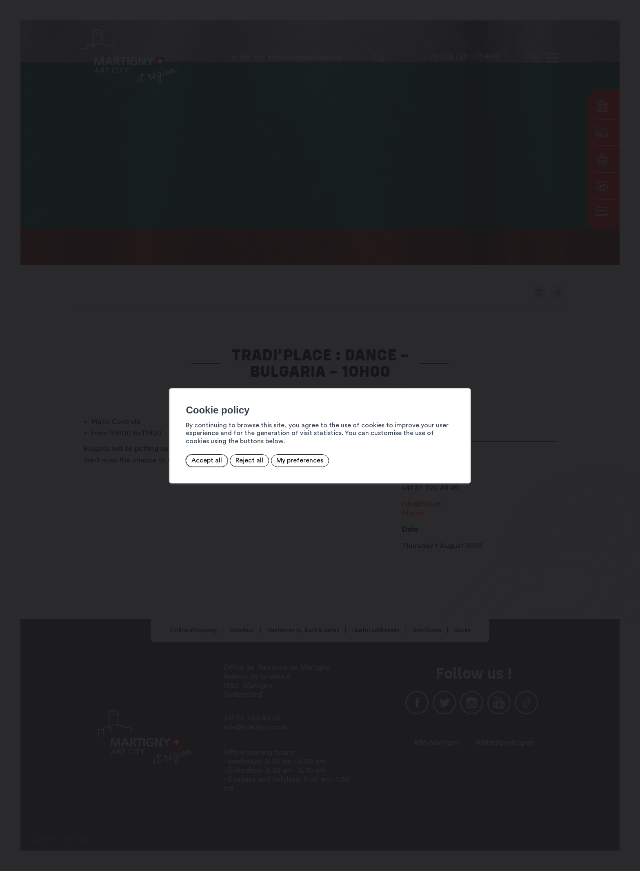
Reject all (208, 456)
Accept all (165, 456)
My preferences (258, 456)
